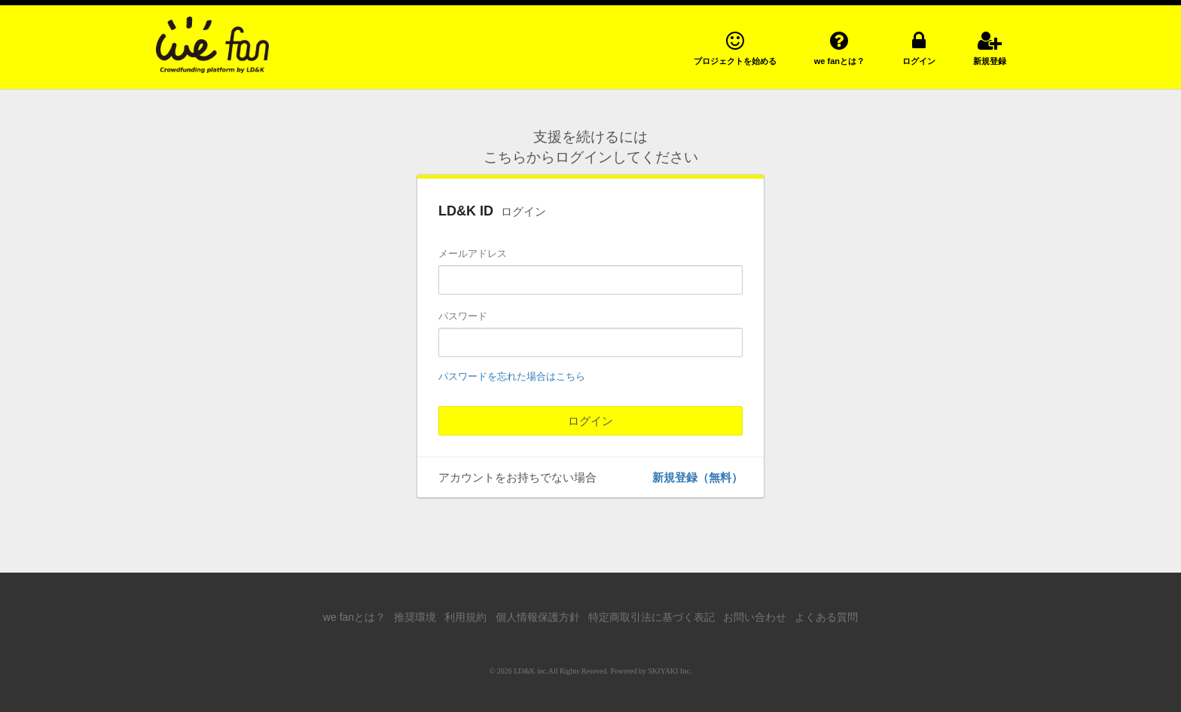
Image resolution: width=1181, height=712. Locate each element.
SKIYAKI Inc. (670, 671)
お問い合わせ (754, 617)
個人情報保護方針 (538, 617)
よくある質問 (826, 617)
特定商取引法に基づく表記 (651, 617)
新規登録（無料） (697, 477)
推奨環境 (415, 617)
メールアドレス (472, 253)
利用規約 (465, 617)
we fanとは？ (354, 617)
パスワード (462, 316)
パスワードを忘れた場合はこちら (511, 376)
